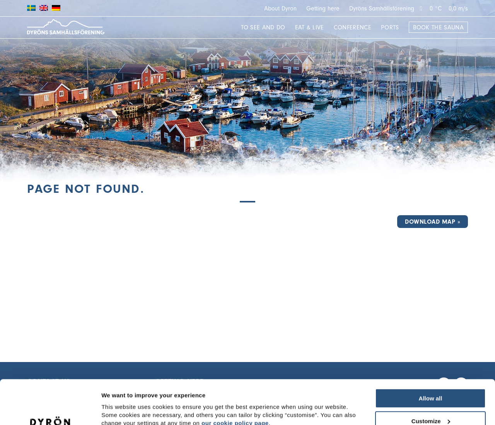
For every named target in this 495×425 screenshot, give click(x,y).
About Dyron (280, 8)
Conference (352, 27)
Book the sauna (438, 27)
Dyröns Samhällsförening (381, 8)
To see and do (263, 27)
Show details (119, 406)
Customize (430, 383)
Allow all (430, 360)
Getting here (323, 8)
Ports (390, 27)
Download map (430, 221)
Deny (430, 406)
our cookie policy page (235, 385)
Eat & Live (309, 27)
